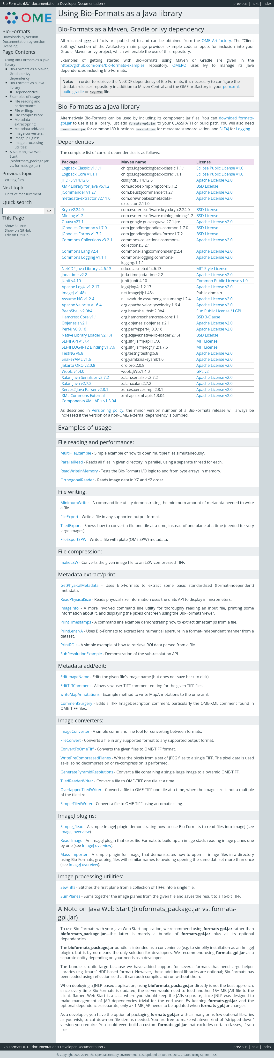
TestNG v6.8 (72, 352)
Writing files (14, 179)
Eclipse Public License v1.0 (219, 167)
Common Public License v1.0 (222, 279)
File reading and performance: (27, 103)
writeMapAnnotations (80, 693)
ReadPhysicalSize (75, 598)
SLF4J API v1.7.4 (75, 340)
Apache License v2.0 (214, 179)
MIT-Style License (211, 267)
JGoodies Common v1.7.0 (84, 226)
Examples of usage (25, 96)
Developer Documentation (81, 3)
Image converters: (29, 133)
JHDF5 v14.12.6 (75, 179)
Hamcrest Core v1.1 (79, 316)
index (267, 3)
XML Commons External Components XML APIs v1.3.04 (89, 397)
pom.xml (231, 86)
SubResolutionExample (81, 652)
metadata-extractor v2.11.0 (86, 197)
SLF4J (224, 128)
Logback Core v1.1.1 (80, 173)
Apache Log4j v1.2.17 (80, 285)
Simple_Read (71, 825)
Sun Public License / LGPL (219, 310)
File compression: (29, 115)
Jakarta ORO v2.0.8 (78, 364)
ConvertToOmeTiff (77, 748)
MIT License (206, 340)
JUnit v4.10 (71, 279)
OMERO (179, 65)
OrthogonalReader (77, 479)
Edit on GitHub (17, 235)
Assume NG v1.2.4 (78, 298)
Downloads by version (20, 37)
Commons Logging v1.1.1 (84, 256)
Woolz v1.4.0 (73, 370)
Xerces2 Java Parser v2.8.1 (85, 388)
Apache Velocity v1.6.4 (82, 304)
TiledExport (70, 524)
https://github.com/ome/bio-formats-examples (102, 65)
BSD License (207, 185)
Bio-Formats (16, 31)
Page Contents (18, 51)
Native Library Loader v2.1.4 (87, 334)
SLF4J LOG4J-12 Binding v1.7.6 (88, 346)
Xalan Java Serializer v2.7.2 (85, 376)
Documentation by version (23, 41)
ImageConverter (74, 730)
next (255, 3)
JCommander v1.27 (79, 191)
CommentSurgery (76, 702)
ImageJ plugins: (27, 138)
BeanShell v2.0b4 (77, 310)
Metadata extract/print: (25, 121)
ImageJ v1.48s (74, 291)
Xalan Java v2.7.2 (76, 382)
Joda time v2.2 (74, 273)
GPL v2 (202, 370)
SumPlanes (70, 895)
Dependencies (26, 92)
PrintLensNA (71, 630)
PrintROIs (68, 644)
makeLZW (69, 561)
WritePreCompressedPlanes (85, 757)
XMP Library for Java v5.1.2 (86, 185)
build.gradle (73, 91)
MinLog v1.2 (72, 214)
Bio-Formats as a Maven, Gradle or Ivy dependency (29, 74)
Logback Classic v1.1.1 (81, 167)
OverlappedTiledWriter (80, 788)
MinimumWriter (74, 501)
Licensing (9, 46)
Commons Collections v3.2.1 (87, 239)
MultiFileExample (75, 452)
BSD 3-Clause (208, 316)
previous (240, 3)
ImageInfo (69, 607)
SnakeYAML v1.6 (76, 358)
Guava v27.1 (73, 220)
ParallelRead (71, 461)
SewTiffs (67, 886)
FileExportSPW (73, 538)
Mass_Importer (74, 853)
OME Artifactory (216, 40)
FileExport (69, 515)
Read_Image (71, 839)
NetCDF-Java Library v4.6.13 (86, 267)
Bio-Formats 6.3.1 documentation (29, 3)
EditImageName (74, 675)
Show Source (15, 225)
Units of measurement (23, 194)
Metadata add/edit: (30, 128)
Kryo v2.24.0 (73, 208)
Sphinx (204, 1054)
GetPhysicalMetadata (79, 584)
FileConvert (70, 739)
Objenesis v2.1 (75, 322)
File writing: (24, 110)
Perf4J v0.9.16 (74, 328)
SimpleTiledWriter (76, 802)
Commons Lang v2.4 (80, 250)
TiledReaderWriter (76, 780)
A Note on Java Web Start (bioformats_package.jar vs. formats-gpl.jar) (29, 158)
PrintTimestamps (75, 621)
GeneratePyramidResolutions (86, 771)
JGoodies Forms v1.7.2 (82, 232)
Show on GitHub (18, 230)
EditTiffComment (75, 684)
